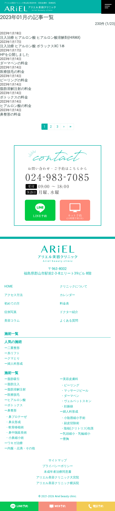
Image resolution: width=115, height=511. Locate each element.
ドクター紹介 (69, 312)
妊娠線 (68, 406)
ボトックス (15, 405)
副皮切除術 (71, 423)
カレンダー (67, 295)
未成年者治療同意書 (57, 471)
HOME (8, 286)
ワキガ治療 (15, 443)
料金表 (64, 303)
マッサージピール (76, 390)
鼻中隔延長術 (18, 432)
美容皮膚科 (70, 379)
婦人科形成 (15, 363)
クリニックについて (73, 286)
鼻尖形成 (15, 422)
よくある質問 (69, 320)
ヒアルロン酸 (16, 400)
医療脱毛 (13, 394)
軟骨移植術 (16, 427)
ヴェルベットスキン (77, 401)
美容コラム (12, 320)
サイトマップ (57, 460)
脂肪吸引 (13, 379)
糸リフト (13, 353)
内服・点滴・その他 (21, 448)
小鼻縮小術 (16, 437)
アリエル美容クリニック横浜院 (57, 483)
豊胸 (66, 439)
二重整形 (13, 348)
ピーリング (71, 385)
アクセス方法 (13, 295)
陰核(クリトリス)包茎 (79, 428)
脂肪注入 (13, 384)
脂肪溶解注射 (16, 389)
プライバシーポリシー (57, 466)
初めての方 (12, 303)
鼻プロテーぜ (18, 416)
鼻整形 (12, 410)
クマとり (13, 358)
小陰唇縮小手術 (74, 418)
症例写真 (10, 312)
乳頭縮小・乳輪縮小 (76, 433)
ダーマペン (71, 395)
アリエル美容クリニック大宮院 (57, 477)
